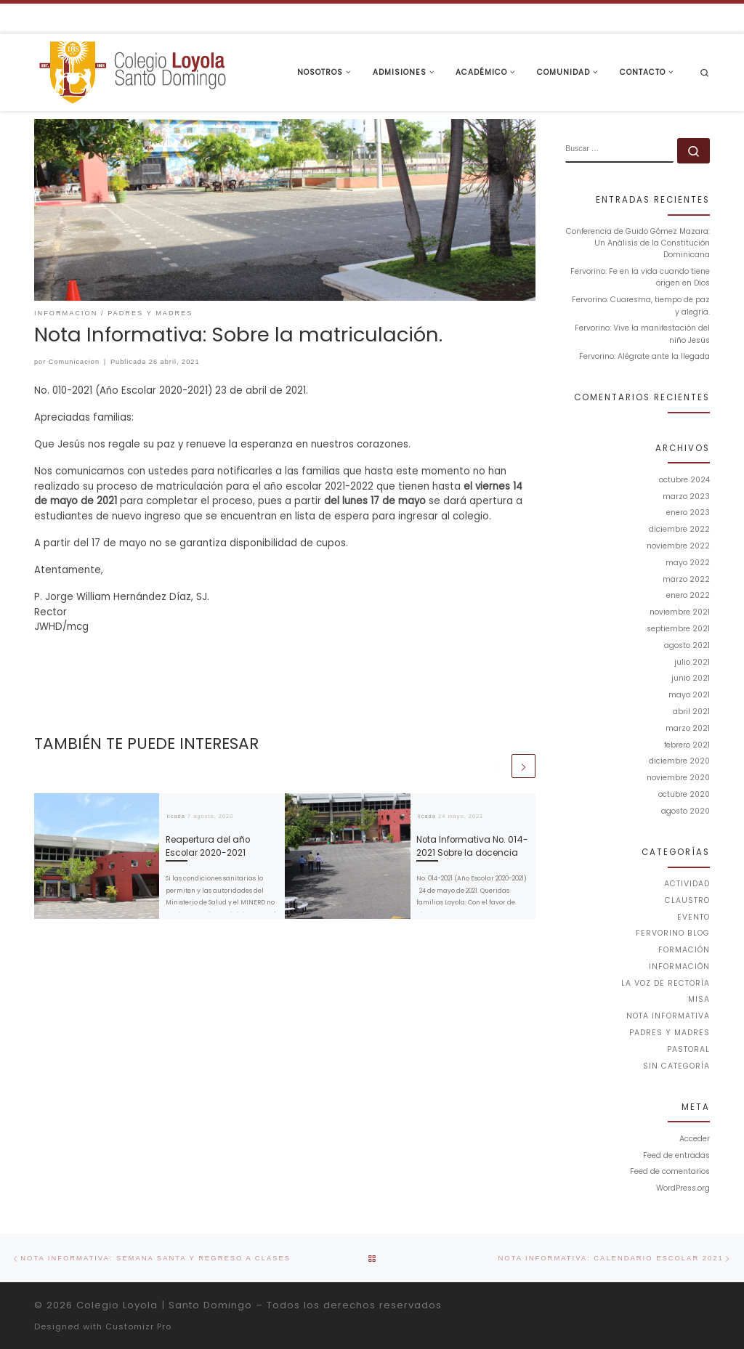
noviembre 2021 (680, 612)
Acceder (694, 1138)
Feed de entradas (676, 1155)
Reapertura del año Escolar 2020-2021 (208, 846)
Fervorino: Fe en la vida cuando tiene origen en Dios (640, 277)
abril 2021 (691, 711)
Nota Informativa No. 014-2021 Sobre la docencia (472, 846)
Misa (699, 999)
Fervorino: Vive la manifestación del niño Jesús (642, 334)
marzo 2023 (686, 496)
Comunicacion (74, 361)
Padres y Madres (669, 1032)
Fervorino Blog (673, 933)
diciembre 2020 (679, 760)
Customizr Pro (138, 1326)
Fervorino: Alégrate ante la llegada (644, 356)
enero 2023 (688, 512)
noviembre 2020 (678, 777)
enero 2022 (688, 595)
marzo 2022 (686, 579)
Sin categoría (676, 1066)
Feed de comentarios (670, 1171)
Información (679, 966)
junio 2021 (690, 678)
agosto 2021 (687, 645)
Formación (684, 949)
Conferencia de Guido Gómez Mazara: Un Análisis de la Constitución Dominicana (638, 243)
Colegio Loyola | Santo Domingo (164, 1305)
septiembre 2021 (678, 628)
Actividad (687, 883)
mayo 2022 (688, 562)
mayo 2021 (689, 694)
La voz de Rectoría (665, 983)
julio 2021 (692, 662)
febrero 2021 (687, 745)
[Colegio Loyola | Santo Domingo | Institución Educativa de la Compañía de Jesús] (132, 70)
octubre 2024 (684, 479)
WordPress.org (683, 1188)
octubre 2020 (684, 794)
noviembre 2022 (678, 545)
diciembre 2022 (679, 529)
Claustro (687, 900)
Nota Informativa (668, 1015)
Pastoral (688, 1049)
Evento (693, 917)
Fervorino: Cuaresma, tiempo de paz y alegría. (641, 305)
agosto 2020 (685, 811)
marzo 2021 (688, 728)
